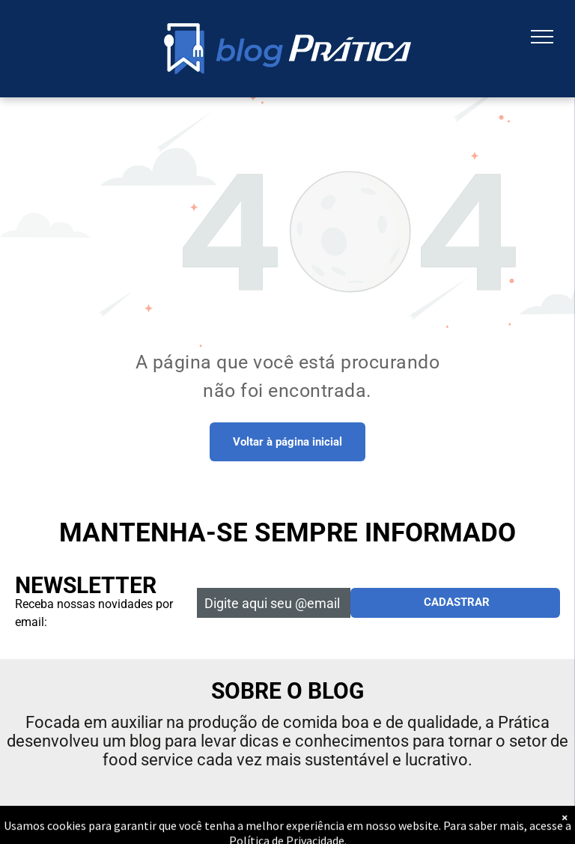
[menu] (542, 36)
